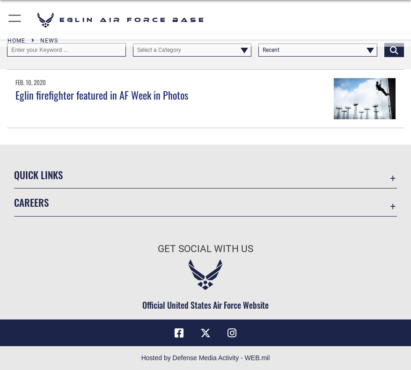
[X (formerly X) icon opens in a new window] (205, 333)
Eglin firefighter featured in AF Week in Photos (101, 94)
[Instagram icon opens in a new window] (232, 333)
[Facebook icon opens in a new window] (179, 333)
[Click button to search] (394, 49)
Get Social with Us (205, 248)
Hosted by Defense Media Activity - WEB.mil (205, 358)
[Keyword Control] (66, 49)
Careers (31, 202)
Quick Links (38, 174)
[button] (15, 20)
